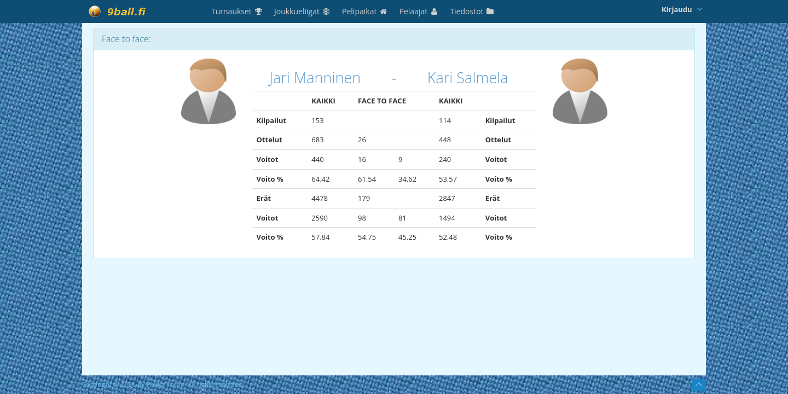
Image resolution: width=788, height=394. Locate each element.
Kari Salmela (467, 77)
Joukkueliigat (302, 11)
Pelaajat (419, 11)
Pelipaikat (365, 11)
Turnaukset (237, 11)
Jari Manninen (315, 77)
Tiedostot (472, 11)
